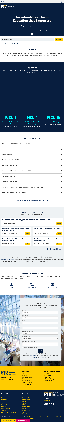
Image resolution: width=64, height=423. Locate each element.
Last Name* (25, 315)
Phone (23, 326)
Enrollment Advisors (54, 249)
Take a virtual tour (27, 384)
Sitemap (32, 418)
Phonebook (25, 396)
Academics (8, 43)
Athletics (3, 406)
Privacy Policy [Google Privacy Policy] (34, 357)
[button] (61, 6)
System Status (26, 406)
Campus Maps (26, 399)
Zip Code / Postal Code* (27, 331)
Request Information (23, 420)
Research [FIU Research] (3, 403)
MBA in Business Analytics (10, 149)
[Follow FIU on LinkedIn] (46, 404)
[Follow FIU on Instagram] (44, 404)
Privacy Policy (32, 355)
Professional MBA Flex (8, 176)
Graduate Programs (17, 43)
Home (2, 43)
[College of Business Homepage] (7, 6)
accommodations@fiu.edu (7, 259)
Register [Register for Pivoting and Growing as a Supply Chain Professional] (59, 223)
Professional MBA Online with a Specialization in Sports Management (22, 187)
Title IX (24, 412)
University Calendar (27, 397)
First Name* (25, 310)
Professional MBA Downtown (10, 165)
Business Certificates (27, 377)
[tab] (3, 143)
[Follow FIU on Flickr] (54, 404)
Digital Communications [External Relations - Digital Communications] (31, 416)
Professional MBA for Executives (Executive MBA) (17, 171)
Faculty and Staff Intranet (50, 375)
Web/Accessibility (51, 416)
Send (40, 351)
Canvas (24, 403)
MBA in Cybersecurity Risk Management (14, 192)
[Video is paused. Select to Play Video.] (32, 34)
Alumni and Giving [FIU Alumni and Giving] (5, 408)
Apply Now (59, 39)
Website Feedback (27, 382)
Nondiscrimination (27, 410)
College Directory (48, 377)
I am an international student (29, 347)
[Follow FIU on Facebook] (48, 404)
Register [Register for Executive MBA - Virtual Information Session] (59, 233)
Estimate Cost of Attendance (8, 412)
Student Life (4, 405)
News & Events (26, 379)
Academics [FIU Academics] (4, 399)
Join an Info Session (8, 420)
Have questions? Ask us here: (29, 341)
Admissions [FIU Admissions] (4, 397)
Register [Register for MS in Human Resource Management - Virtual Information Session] (59, 243)
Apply (23, 373)
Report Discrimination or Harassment (31, 414)
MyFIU (24, 401)
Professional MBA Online (9, 181)
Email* (23, 320)
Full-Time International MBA (10, 160)
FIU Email (24, 405)
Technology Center (48, 373)
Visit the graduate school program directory (30, 200)
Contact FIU (47, 400)
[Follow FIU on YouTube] (52, 404)
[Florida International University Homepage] (8, 1)
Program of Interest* (27, 336)
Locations (3, 401)
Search (21, 30)
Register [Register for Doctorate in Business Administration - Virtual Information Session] (28, 233)
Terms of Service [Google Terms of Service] (43, 357)
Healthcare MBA (7, 154)
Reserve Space (26, 408)
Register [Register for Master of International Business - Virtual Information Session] (28, 243)
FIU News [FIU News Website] (46, 402)
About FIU (3, 396)
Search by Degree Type (42, 30)
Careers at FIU (4, 410)
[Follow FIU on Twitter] (50, 404)
